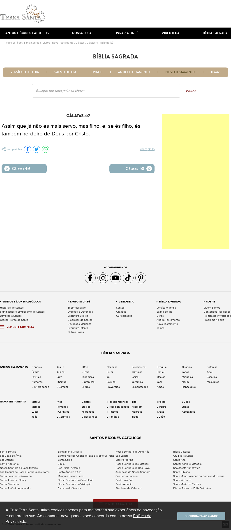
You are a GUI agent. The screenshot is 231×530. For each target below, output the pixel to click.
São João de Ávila (10, 455)
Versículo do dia (24, 72)
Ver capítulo (147, 149)
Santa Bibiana (181, 472)
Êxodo (35, 372)
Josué (60, 367)
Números (37, 382)
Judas (185, 406)
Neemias (112, 367)
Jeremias (137, 382)
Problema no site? (215, 319)
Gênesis (37, 367)
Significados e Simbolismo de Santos (22, 311)
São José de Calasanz (129, 488)
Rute (59, 377)
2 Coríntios (63, 416)
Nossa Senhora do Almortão (132, 451)
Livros (46, 42)
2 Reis (85, 372)
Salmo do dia (65, 72)
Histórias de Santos (12, 307)
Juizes (61, 372)
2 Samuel (62, 386)
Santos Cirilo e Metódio (187, 463)
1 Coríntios (63, 411)
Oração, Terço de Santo (14, 319)
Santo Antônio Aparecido (15, 488)
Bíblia (61, 463)
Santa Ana (179, 459)
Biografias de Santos (80, 319)
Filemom (137, 406)
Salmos (111, 382)
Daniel (160, 372)
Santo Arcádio (124, 484)
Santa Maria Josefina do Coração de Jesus (198, 476)
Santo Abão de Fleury (13, 480)
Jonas (185, 372)
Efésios (86, 406)
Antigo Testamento (134, 72)
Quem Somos (212, 307)
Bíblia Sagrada (32, 42)
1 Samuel (62, 382)
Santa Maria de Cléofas (187, 484)
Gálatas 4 (92, 42)
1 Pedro (161, 401)
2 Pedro (161, 406)
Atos (59, 401)
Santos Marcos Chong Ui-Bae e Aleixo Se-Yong (86, 455)
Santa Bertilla (8, 451)
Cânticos (137, 372)
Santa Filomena (9, 484)
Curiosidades (124, 315)
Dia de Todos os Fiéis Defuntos (192, 488)
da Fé (126, 33)
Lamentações (140, 386)
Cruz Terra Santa (183, 455)
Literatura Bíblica (78, 315)
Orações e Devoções (80, 311)
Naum (185, 382)
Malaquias (213, 382)
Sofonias (212, 367)
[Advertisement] (146, 14)
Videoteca (126, 301)
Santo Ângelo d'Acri (69, 472)
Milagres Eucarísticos (70, 476)
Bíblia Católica (181, 451)
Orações (121, 311)
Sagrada (215, 33)
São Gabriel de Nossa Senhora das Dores (25, 472)
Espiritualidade (77, 307)
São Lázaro (122, 455)
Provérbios (113, 386)
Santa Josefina (124, 480)
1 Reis (85, 367)
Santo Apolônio (9, 463)
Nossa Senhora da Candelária (75, 480)
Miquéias (187, 377)
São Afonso (7, 459)
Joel (159, 382)
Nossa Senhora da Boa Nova (133, 468)
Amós (160, 386)
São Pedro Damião (127, 476)
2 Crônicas (88, 382)
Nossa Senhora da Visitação (74, 484)
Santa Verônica (182, 480)
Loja (81, 33)
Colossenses (89, 416)
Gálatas (80, 42)
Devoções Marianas (79, 323)
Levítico (36, 377)
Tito (134, 401)
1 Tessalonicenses (118, 401)
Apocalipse (188, 411)
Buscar (191, 91)
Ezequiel (162, 367)
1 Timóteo (112, 411)
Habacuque (189, 386)
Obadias (187, 367)
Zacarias (212, 377)
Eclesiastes (139, 367)
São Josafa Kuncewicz (186, 468)
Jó (108, 377)
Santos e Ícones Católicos (21, 301)
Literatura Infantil (78, 328)
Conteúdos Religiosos (217, 311)
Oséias (161, 377)
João (34, 416)
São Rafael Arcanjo (69, 468)
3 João (186, 401)
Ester (110, 372)
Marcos (36, 406)
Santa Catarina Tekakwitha (16, 476)
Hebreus (137, 411)
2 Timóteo (113, 416)
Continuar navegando (198, 516)
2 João (161, 416)
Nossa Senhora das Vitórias (132, 463)
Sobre (210, 301)
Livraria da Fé (80, 301)
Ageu (210, 372)
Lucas (35, 411)
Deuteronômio (40, 386)
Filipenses (88, 411)
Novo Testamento (63, 42)
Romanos (62, 406)
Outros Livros (76, 332)
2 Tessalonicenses (118, 406)
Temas (216, 72)
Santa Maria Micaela (70, 451)
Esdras (86, 386)
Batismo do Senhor (69, 488)
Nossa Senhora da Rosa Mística (19, 468)
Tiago (135, 416)
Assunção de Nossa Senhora (133, 472)
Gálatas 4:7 (106, 42)
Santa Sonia (65, 459)
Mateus (36, 401)
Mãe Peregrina (124, 459)
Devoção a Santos (11, 315)
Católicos (26, 33)
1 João (160, 411)
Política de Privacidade (217, 315)
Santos (120, 307)
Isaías (135, 377)
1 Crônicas (88, 377)
